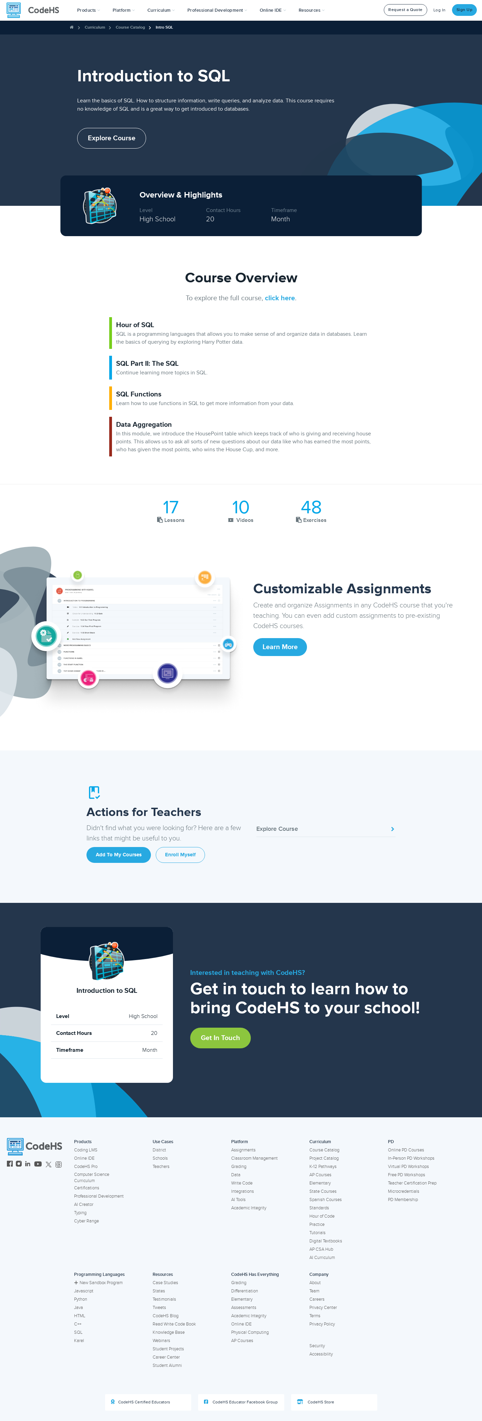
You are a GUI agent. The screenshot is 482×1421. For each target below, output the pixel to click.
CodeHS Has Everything (255, 1274)
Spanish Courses (325, 1199)
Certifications (86, 1188)
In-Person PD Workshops (411, 1158)
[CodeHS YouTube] (38, 1165)
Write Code (242, 1183)
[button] (88, 10)
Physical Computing (250, 1332)
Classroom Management (254, 1158)
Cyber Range (86, 1221)
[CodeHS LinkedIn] (28, 1165)
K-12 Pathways (323, 1166)
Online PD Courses (406, 1150)
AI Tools (238, 1199)
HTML (79, 1316)
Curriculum (95, 27)
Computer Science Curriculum (91, 1178)
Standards (319, 1208)
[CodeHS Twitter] (48, 1165)
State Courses (323, 1191)
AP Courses (320, 1175)
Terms (314, 1316)
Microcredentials (403, 1191)
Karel (79, 1340)
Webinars (161, 1340)
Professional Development (99, 1196)
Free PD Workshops (406, 1175)
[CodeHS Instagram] (19, 1165)
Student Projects (168, 1349)
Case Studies (165, 1283)
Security (317, 1346)
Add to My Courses (119, 854)
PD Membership (403, 1199)
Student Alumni (167, 1365)
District (159, 1150)
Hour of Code (322, 1216)
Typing (80, 1213)
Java (78, 1307)
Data (235, 1175)
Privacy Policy (322, 1324)
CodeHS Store (315, 1402)
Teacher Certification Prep (412, 1183)
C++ (77, 1324)
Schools (160, 1158)
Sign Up (465, 9)
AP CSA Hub (321, 1249)
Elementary (320, 1183)
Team (314, 1291)
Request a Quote (405, 9)
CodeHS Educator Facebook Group (241, 1402)
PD (391, 1141)
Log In (439, 10)
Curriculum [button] (161, 10)
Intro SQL (164, 27)
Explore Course (111, 138)
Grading (238, 1166)
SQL (78, 1332)
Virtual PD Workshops (408, 1166)
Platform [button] (124, 10)
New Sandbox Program (98, 1283)
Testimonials (164, 1299)
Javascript (83, 1291)
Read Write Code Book (174, 1324)
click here (280, 298)
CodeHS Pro (86, 1166)
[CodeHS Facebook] (10, 1165)
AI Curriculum (322, 1257)
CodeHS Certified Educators (140, 1402)
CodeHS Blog (165, 1316)
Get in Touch (220, 1038)
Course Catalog (130, 27)
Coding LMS (86, 1150)
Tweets (159, 1307)
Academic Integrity (248, 1208)
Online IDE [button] (273, 10)
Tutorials (317, 1233)
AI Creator (83, 1204)
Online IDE (84, 1158)
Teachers (161, 1166)
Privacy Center (323, 1307)
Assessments (243, 1307)
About (315, 1283)
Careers (317, 1299)
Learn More (280, 647)
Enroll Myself (180, 854)
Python (80, 1299)
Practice (317, 1224)
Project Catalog (324, 1158)
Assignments (243, 1150)
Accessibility (321, 1354)
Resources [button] (312, 10)
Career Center (166, 1357)
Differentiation (244, 1291)
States (159, 1291)
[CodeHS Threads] (58, 1165)
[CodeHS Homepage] (35, 10)
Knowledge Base (169, 1332)
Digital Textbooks (325, 1241)
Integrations (242, 1191)
